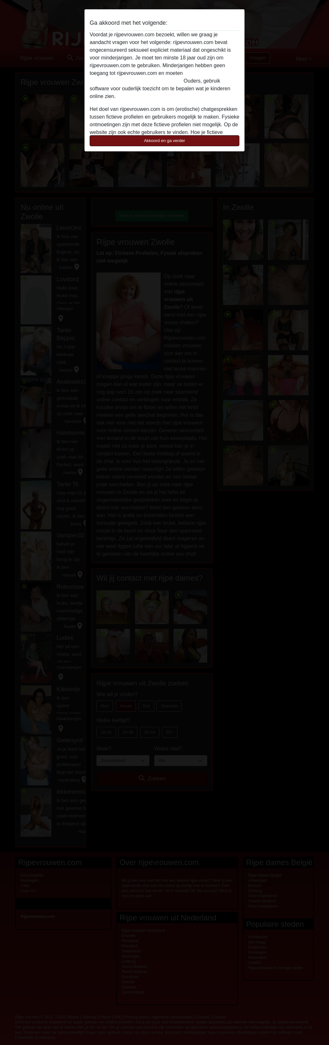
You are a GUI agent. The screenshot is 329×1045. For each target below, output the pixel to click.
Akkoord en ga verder (164, 140)
